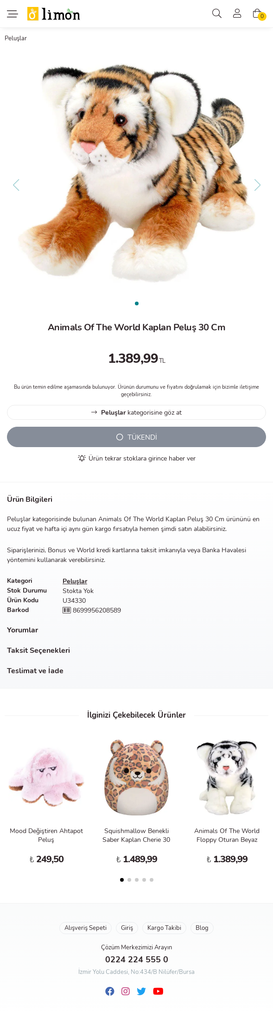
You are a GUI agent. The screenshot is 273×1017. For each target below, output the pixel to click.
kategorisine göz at (136, 412)
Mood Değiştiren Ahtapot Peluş (46, 835)
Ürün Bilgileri (29, 499)
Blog (202, 928)
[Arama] (217, 13)
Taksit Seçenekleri (38, 650)
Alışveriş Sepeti (85, 928)
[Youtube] (158, 991)
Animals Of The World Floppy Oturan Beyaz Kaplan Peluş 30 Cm (227, 840)
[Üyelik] (237, 13)
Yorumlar (22, 630)
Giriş (127, 928)
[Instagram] (125, 991)
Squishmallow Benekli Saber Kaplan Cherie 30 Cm (136, 840)
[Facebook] (109, 991)
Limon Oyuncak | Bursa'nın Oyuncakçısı (54, 14)
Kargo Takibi (164, 928)
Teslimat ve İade (35, 671)
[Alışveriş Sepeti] (257, 13)
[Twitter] (141, 991)
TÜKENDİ (136, 437)
